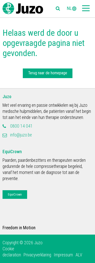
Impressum (63, 254)
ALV (78, 254)
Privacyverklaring (37, 254)
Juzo (7, 96)
